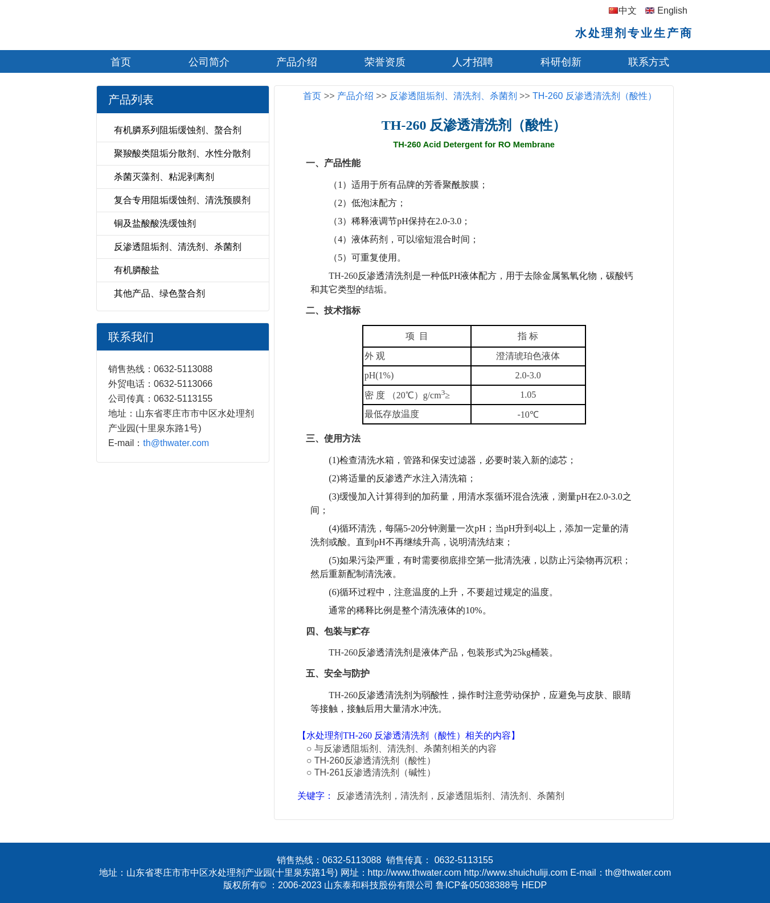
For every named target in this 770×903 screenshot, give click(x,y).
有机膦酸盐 (136, 270)
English (672, 10)
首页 (120, 62)
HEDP (534, 885)
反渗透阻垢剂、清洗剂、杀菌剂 (177, 246)
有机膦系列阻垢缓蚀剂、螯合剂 (177, 130)
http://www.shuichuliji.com (516, 872)
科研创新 (560, 62)
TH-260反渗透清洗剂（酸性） (375, 760)
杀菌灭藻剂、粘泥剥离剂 (164, 177)
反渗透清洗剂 (364, 796)
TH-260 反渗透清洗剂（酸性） (595, 96)
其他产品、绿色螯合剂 (159, 293)
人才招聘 (472, 62)
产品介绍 (296, 62)
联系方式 (648, 62)
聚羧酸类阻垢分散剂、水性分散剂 (182, 153)
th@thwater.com (176, 443)
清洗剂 (414, 796)
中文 (628, 10)
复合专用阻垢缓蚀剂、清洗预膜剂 (182, 200)
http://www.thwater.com (415, 872)
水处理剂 (324, 735)
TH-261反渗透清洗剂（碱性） (375, 772)
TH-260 (343, 276)
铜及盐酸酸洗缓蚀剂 (155, 223)
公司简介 (209, 62)
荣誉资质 (385, 62)
